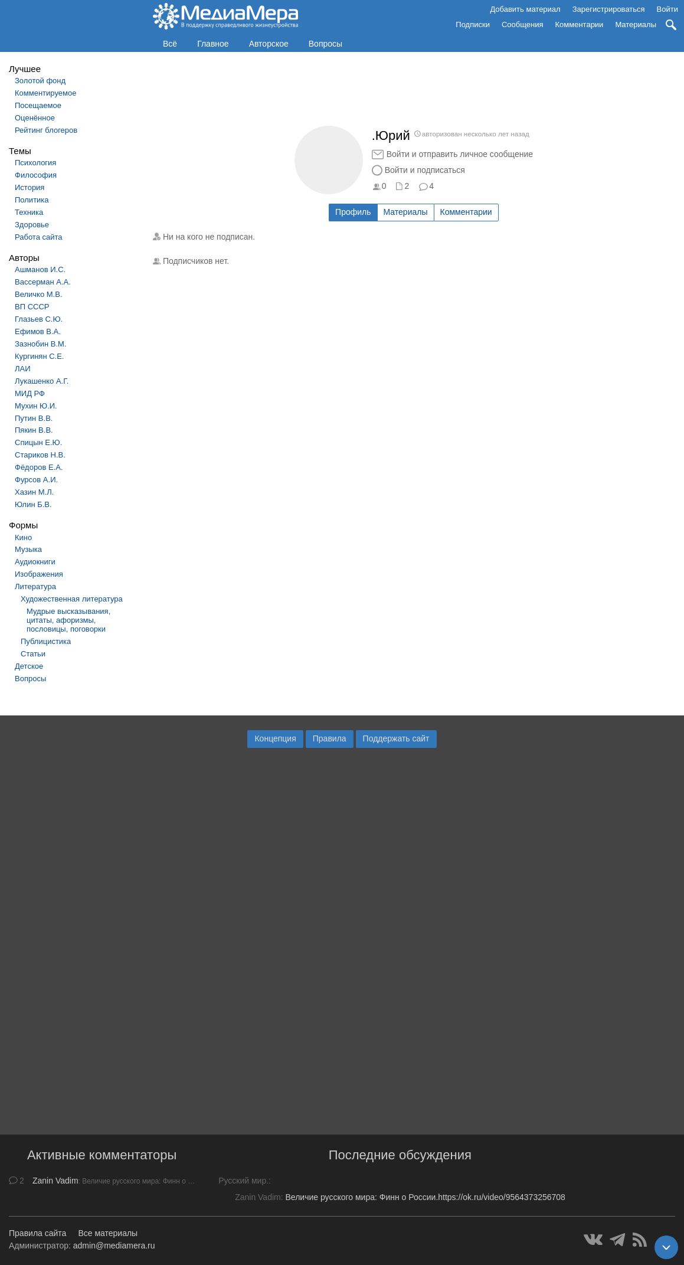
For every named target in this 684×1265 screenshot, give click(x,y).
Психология (35, 162)
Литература (35, 586)
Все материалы (108, 1233)
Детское (29, 666)
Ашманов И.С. (40, 269)
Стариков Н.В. (40, 454)
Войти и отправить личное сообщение (460, 154)
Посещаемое (38, 105)
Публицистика (46, 641)
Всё (170, 43)
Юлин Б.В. (33, 504)
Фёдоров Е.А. (39, 467)
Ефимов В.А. (38, 331)
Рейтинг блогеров (46, 130)
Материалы (635, 24)
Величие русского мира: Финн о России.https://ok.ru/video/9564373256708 (425, 1197)
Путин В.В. (34, 418)
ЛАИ (23, 368)
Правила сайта (37, 1233)
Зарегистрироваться (608, 9)
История (29, 187)
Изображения (39, 574)
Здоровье (32, 224)
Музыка (28, 549)
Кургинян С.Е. (39, 356)
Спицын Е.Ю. (38, 442)
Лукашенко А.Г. (41, 381)
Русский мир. (243, 1180)
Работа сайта (39, 237)
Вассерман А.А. (43, 281)
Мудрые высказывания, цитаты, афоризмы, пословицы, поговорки (68, 620)
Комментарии (579, 24)
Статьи (33, 653)
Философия (36, 175)
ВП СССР (32, 306)
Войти (667, 9)
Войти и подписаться (425, 170)
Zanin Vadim (55, 1180)
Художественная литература (72, 598)
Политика (32, 199)
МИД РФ (30, 393)
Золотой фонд (40, 80)
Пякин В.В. (34, 430)
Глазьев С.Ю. (39, 319)
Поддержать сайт (396, 738)
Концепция (275, 738)
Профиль (353, 212)
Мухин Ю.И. (36, 405)
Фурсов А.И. (36, 479)
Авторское (269, 43)
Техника (29, 212)
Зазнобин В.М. (41, 343)
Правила (329, 738)
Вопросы (325, 43)
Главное (213, 43)
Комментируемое (45, 93)
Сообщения (523, 24)
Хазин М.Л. (34, 492)
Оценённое (35, 117)
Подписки (473, 24)
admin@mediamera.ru (114, 1245)
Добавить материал (525, 9)
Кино (23, 537)
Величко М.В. (39, 294)
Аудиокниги (35, 561)
